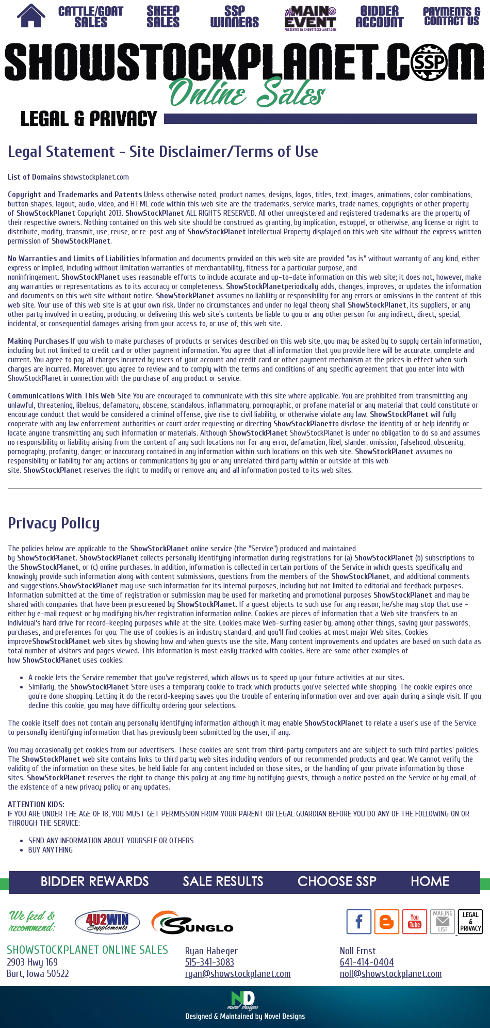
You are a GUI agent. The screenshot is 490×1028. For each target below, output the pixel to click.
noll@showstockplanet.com (391, 973)
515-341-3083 (209, 962)
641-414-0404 (367, 962)
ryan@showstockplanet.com (238, 973)
